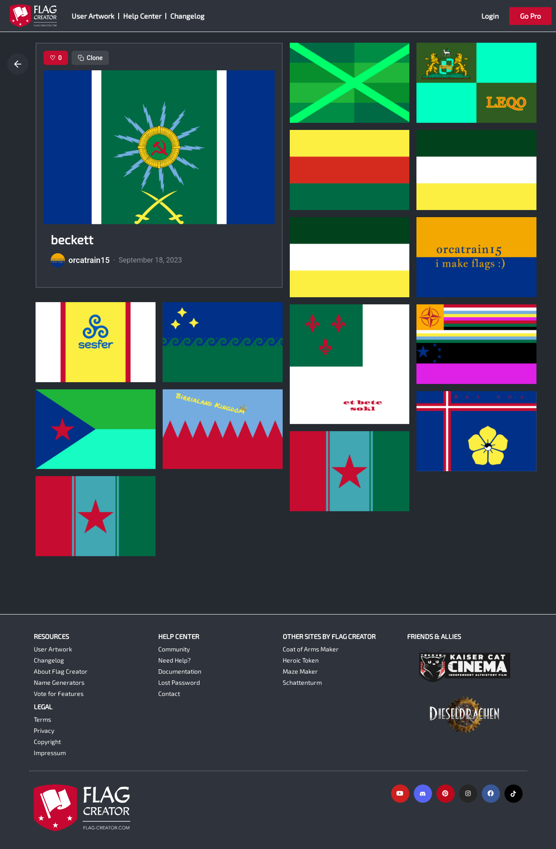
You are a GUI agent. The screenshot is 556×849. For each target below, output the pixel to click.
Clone (90, 57)
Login (490, 16)
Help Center (142, 16)
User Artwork (93, 16)
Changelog (187, 16)
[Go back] (17, 64)
